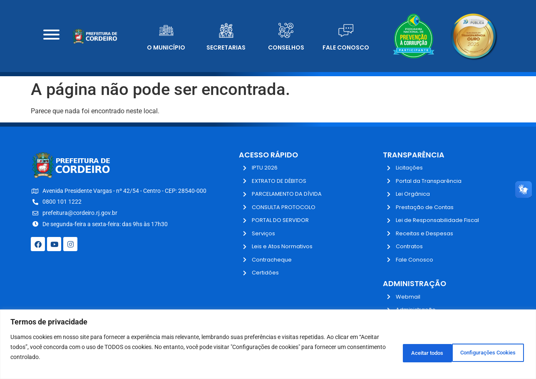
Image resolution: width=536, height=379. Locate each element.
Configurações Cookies (420, 352)
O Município (166, 47)
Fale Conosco (346, 47)
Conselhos (286, 47)
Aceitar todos (496, 352)
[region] (268, 344)
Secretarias (226, 47)
